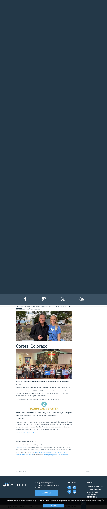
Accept (53, 506)
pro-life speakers (21, 447)
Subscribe (46, 493)
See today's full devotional (25, 433)
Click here (85, 501)
